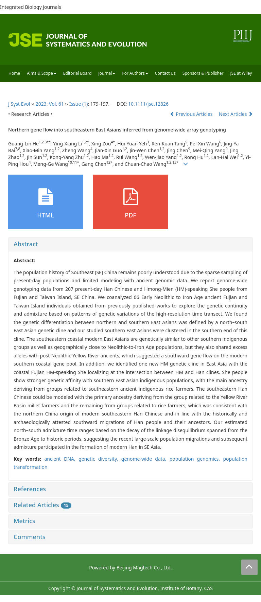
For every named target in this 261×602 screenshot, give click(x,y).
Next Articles (236, 114)
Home (14, 73)
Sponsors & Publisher (203, 73)
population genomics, (196, 459)
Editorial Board (77, 73)
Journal (106, 73)
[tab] (130, 244)
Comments (30, 537)
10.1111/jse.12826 (148, 104)
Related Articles (42, 505)
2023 (41, 104)
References (30, 489)
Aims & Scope (41, 73)
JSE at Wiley (241, 73)
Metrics (24, 521)
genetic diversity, (100, 459)
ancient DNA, (61, 459)
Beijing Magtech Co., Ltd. (144, 567)
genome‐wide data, (145, 459)
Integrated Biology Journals (30, 7)
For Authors (135, 73)
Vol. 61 (56, 104)
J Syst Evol (19, 104)
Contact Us (165, 73)
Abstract (26, 244)
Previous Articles (192, 114)
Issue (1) (78, 104)
